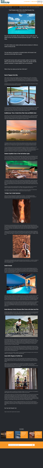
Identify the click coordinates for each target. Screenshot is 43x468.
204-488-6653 (27, 1)
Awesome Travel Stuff (22, 11)
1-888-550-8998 (34, 1)
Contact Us (40, 1)
